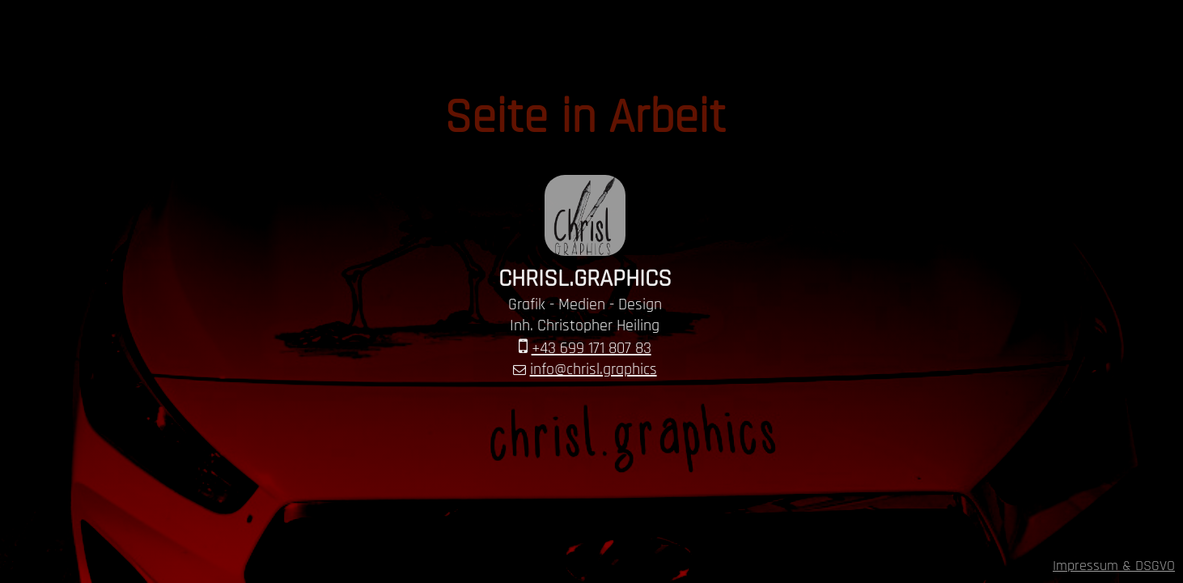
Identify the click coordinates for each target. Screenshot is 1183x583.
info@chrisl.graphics (593, 369)
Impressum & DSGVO (1114, 565)
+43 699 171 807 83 (591, 348)
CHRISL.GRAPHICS (585, 278)
